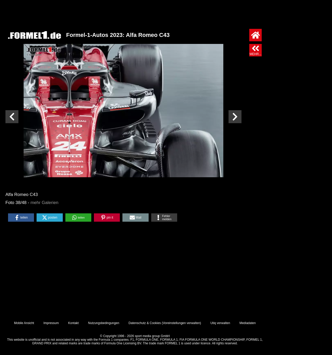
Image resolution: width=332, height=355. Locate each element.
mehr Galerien (44, 202)
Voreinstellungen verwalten (181, 323)
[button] (21, 217)
